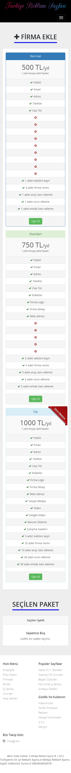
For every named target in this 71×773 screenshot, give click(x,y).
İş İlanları (8, 689)
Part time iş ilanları (50, 684)
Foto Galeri (10, 674)
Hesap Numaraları (50, 717)
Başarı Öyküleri (47, 679)
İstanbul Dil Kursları (50, 674)
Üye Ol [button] (35, 221)
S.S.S (41, 722)
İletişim (42, 727)
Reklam (43, 712)
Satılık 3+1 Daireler (50, 670)
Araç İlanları (10, 698)
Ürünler (8, 693)
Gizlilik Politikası (48, 708)
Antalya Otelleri (47, 689)
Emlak (6, 684)
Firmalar (8, 679)
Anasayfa (8, 670)
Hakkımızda (45, 703)
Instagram (11, 741)
